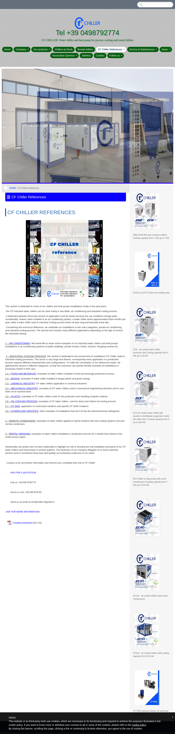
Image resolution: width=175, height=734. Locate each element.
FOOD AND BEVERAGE (23, 373)
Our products (41, 49)
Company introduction (23, 523)
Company (22, 49)
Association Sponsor (64, 55)
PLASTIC (15, 396)
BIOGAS (15, 378)
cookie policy (139, 725)
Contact (100, 55)
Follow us (115, 55)
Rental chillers (85, 49)
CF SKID (15, 406)
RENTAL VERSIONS (19, 434)
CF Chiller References (111, 49)
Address (86, 55)
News (166, 49)
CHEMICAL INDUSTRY (23, 383)
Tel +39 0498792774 (87, 33)
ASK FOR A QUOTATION (23, 472)
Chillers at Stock (63, 49)
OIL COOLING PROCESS (24, 401)
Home (7, 49)
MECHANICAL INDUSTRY (24, 388)
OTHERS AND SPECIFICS (24, 411)
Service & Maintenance (143, 49)
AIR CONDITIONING (19, 343)
